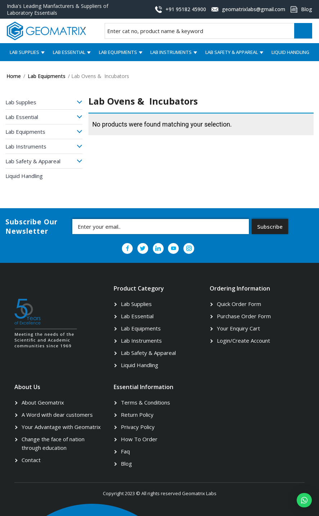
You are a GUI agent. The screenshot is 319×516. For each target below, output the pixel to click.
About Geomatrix (43, 402)
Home (13, 76)
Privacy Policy (138, 426)
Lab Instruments (171, 52)
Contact (31, 460)
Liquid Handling (290, 52)
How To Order (139, 439)
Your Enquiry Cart (238, 328)
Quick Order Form (239, 303)
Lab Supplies (24, 52)
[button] (304, 500)
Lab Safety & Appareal (231, 52)
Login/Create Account (243, 340)
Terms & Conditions (145, 402)
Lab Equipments (118, 52)
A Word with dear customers (57, 414)
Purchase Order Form (244, 316)
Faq (125, 451)
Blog (126, 463)
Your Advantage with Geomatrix (61, 426)
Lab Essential (69, 52)
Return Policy (137, 414)
